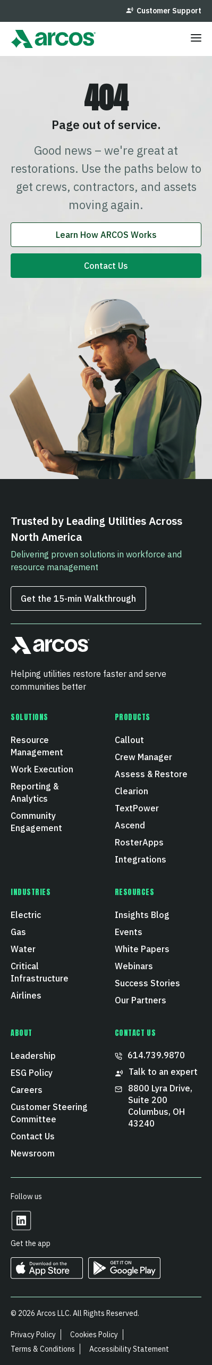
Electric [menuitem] (26, 914)
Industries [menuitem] (31, 892)
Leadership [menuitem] (33, 1055)
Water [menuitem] (23, 949)
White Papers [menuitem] (142, 949)
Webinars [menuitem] (134, 966)
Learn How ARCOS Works (106, 234)
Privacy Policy (33, 1334)
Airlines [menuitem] (26, 995)
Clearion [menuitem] (131, 791)
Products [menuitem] (132, 717)
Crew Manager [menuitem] (143, 757)
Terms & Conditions (43, 1349)
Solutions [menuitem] (29, 717)
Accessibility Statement (129, 1349)
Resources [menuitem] (135, 892)
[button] (50, 650)
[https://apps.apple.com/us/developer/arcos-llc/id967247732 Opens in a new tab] (47, 1275)
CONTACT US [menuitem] (135, 1033)
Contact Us (106, 265)
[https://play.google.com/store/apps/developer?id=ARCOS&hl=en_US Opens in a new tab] (124, 1275)
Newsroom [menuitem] (33, 1153)
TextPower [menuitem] (137, 808)
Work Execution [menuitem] (42, 769)
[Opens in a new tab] (21, 1227)
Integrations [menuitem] (140, 859)
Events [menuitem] (128, 932)
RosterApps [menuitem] (139, 842)
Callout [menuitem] (129, 740)
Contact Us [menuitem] (33, 1136)
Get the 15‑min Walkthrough (78, 598)
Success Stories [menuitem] (147, 983)
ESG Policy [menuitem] (32, 1072)
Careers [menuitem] (27, 1089)
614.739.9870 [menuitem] (150, 1055)
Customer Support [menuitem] (163, 10)
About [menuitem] (21, 1033)
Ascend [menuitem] (130, 825)
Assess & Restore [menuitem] (151, 774)
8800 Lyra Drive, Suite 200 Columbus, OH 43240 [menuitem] (154, 1106)
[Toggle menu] (196, 39)
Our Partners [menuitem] (140, 1000)
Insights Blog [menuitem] (142, 914)
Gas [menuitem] (18, 932)
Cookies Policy (94, 1334)
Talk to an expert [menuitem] (156, 1071)
